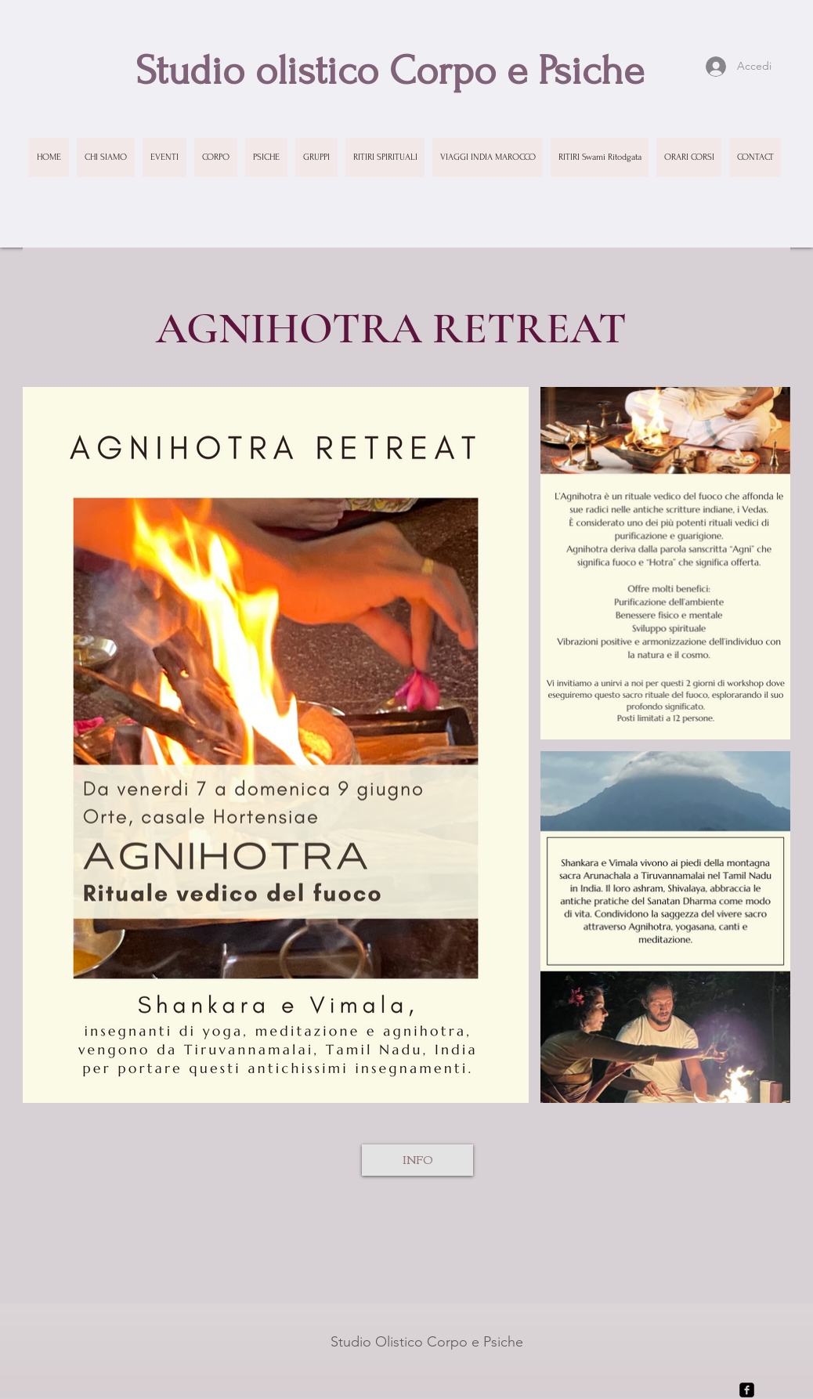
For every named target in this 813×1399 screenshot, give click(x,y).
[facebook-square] (746, 1390)
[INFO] (417, 1160)
